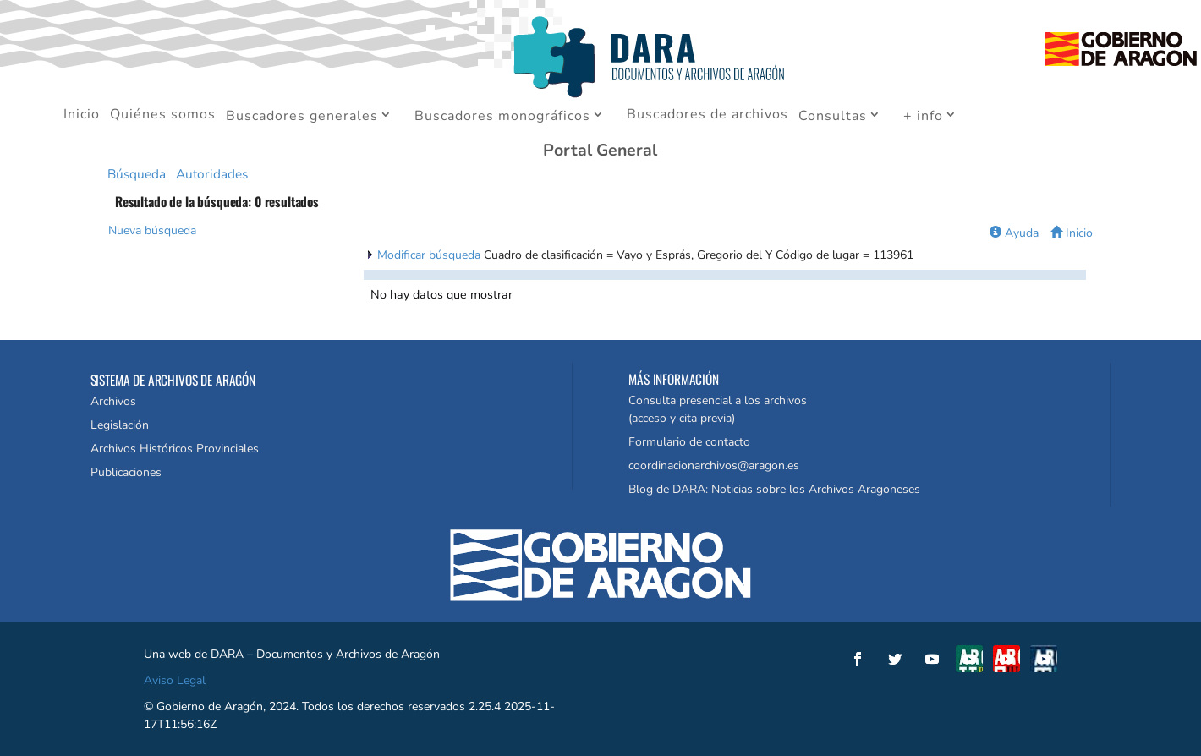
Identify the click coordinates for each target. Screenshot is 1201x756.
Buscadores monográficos (502, 116)
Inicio (81, 115)
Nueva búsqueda (152, 230)
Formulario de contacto (689, 442)
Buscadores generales (302, 116)
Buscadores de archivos (707, 115)
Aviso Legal (175, 680)
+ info (923, 116)
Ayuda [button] (1014, 233)
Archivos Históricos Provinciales (174, 449)
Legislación (119, 425)
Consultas (832, 116)
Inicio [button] (1071, 233)
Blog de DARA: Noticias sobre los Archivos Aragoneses (774, 489)
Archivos (113, 401)
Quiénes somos (163, 115)
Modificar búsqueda (430, 255)
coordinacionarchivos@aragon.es (713, 465)
